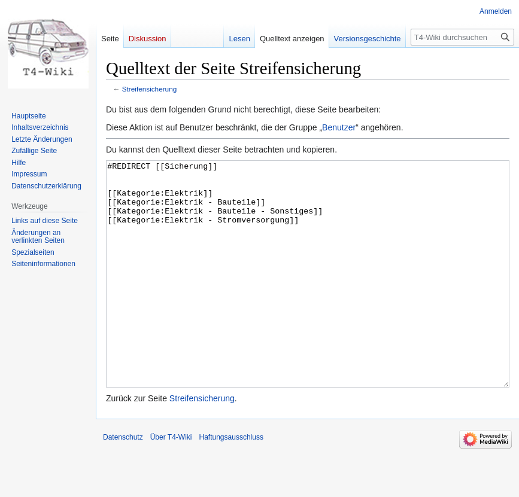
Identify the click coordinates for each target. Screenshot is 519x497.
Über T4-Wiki (171, 482)
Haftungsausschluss (231, 482)
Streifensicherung (149, 89)
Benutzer (339, 127)
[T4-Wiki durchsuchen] (462, 37)
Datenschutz (123, 482)
